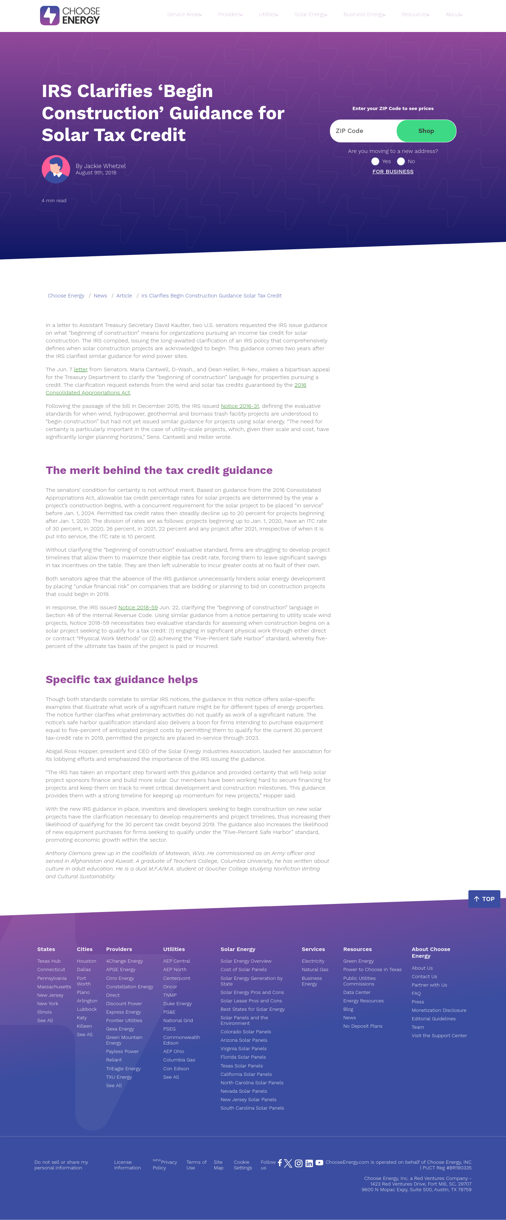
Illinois (44, 1012)
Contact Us (424, 976)
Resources (415, 14)
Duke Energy (177, 1003)
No (411, 161)
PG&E (169, 1012)
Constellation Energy (129, 986)
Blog (348, 1009)
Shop (426, 130)
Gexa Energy (120, 1029)
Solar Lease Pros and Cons (251, 1000)
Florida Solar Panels (243, 1057)
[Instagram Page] (298, 1166)
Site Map (219, 1164)
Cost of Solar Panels (244, 969)
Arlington (87, 1000)
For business (393, 171)
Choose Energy (66, 296)
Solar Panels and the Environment (244, 1020)
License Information (127, 1164)
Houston (86, 961)
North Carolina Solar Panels (252, 1082)
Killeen (84, 1026)
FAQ (416, 993)
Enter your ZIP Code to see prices (393, 108)
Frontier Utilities (124, 1020)
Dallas (84, 969)
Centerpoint (176, 978)
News (349, 1017)
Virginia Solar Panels (244, 1048)
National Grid (178, 1020)
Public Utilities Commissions (359, 981)
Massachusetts (54, 986)
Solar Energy (309, 14)
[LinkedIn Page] (309, 1166)
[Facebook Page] (280, 1164)
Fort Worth (84, 981)
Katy (82, 1017)
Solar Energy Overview (246, 961)
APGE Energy (121, 969)
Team (418, 1027)
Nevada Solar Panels (244, 1091)
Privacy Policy (165, 1164)
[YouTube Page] (319, 1162)
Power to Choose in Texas (372, 969)
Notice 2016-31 (240, 406)
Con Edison (176, 1068)
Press (418, 1001)
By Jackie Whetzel (101, 166)
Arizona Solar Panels (244, 1040)
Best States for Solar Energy (253, 1009)
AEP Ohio (173, 1051)
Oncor (170, 986)
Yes (386, 161)
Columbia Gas (179, 1059)
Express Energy (123, 1012)
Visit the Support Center (439, 1035)
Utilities (268, 14)
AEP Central (176, 961)
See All (45, 1020)
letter (80, 369)
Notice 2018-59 (138, 607)
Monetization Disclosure (439, 1010)
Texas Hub (49, 961)
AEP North (175, 969)
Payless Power (122, 1051)
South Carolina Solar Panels (252, 1108)
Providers (229, 14)
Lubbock (87, 1009)
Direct (113, 995)
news (100, 296)
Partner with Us (429, 985)
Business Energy (364, 14)
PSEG (169, 1029)
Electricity (313, 961)
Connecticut (51, 969)
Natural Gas (315, 969)
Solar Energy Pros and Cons (252, 992)
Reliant (114, 1059)
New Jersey (50, 995)
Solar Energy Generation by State (252, 981)
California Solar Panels (246, 1074)
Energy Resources (363, 1000)
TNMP (170, 995)
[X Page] (288, 1166)
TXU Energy (119, 1077)
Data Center (357, 992)
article (124, 296)
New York (47, 1003)
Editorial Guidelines (434, 1018)
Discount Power (124, 1003)
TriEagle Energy (123, 1068)
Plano (83, 992)
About (453, 14)
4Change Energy (124, 961)
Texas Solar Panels (242, 1065)
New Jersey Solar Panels (249, 1099)
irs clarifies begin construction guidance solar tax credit (212, 296)
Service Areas (183, 14)
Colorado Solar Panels (246, 1031)
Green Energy (358, 961)
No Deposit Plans (363, 1026)
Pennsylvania (52, 978)
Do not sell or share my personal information (61, 1164)
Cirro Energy (120, 978)
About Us (422, 968)
